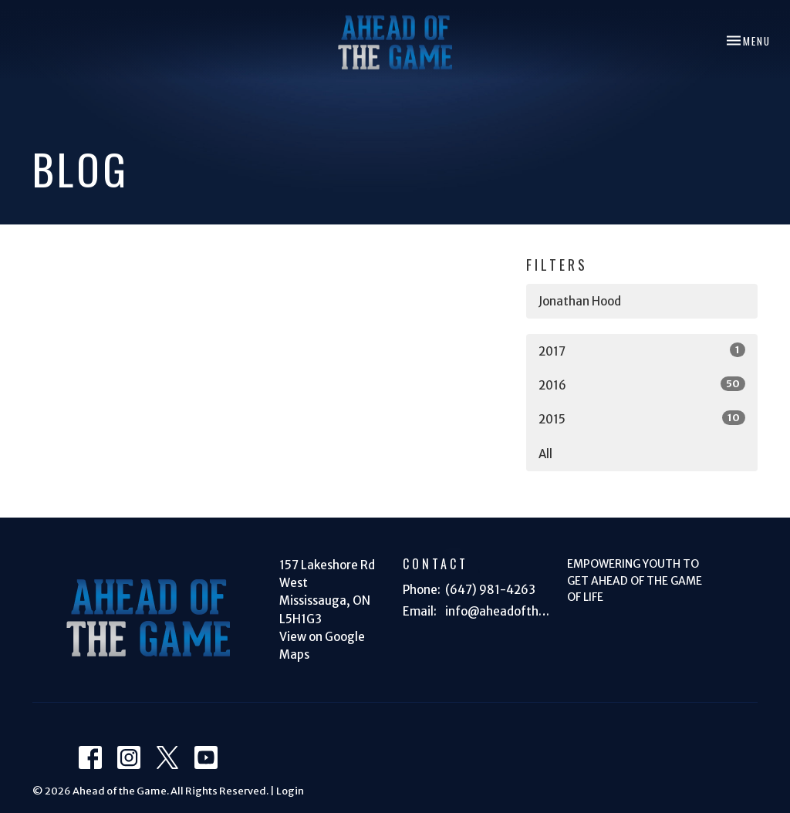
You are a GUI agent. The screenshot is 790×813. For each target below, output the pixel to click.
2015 (641, 418)
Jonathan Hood (579, 301)
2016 (641, 384)
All (545, 454)
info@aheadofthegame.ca (498, 611)
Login (290, 791)
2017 (641, 350)
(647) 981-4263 (490, 589)
